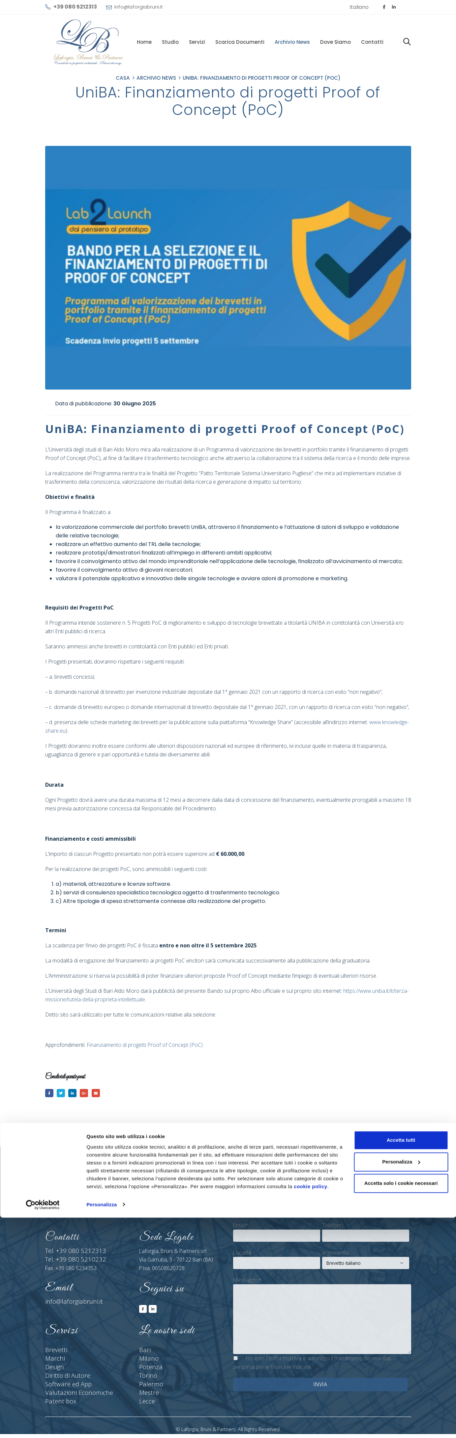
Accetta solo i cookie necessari (401, 1404)
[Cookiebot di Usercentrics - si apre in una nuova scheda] (43, 1425)
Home (144, 42)
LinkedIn (76, 1094)
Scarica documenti (239, 42)
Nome (240, 1199)
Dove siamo (335, 42)
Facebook (50, 1094)
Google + (90, 1094)
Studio (170, 42)
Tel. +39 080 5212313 (70, 1252)
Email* (240, 1227)
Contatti (372, 42)
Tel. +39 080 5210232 (70, 1261)
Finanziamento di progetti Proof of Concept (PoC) (145, 1044)
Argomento (335, 1254)
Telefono (332, 1227)
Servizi (197, 42)
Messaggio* (247, 1282)
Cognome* (335, 1199)
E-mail (103, 1094)
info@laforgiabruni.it (138, 7)
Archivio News (292, 42)
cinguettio (63, 1094)
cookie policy (310, 1407)
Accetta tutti (401, 1361)
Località (242, 1254)
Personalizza (101, 1425)
